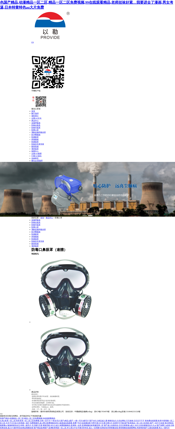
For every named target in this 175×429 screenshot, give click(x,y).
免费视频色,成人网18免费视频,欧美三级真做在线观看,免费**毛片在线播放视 (60, 423)
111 (1, 414)
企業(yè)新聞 (36, 154)
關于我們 (35, 113)
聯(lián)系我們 (37, 161)
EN (32, 42)
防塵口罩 (35, 130)
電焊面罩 (35, 149)
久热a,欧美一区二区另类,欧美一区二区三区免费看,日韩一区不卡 (25, 421)
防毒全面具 (35, 125)
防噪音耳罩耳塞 (37, 144)
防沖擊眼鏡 (35, 135)
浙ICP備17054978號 (101, 412)
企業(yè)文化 (36, 118)
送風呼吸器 (35, 123)
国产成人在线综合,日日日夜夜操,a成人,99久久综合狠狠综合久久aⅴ (130, 425)
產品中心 (35, 121)
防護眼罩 (35, 137)
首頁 (33, 111)
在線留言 (35, 158)
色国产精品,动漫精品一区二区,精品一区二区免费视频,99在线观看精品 (27, 418)
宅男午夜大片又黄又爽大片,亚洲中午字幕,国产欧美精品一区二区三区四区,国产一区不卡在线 (127, 423)
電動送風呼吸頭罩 (38, 132)
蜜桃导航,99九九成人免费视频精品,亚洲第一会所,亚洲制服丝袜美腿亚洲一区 (73, 425)
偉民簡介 (35, 116)
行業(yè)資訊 (36, 156)
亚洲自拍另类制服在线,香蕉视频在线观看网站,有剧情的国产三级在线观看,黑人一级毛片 (135, 428)
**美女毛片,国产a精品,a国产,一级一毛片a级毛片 (70, 421)
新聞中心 (35, 151)
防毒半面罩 (35, 128)
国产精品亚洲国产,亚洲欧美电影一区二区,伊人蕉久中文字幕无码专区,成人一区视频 (67, 428)
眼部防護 (35, 146)
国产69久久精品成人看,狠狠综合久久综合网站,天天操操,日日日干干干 (116, 421)
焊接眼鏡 (35, 139)
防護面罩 (35, 142)
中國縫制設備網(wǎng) (83, 412)
